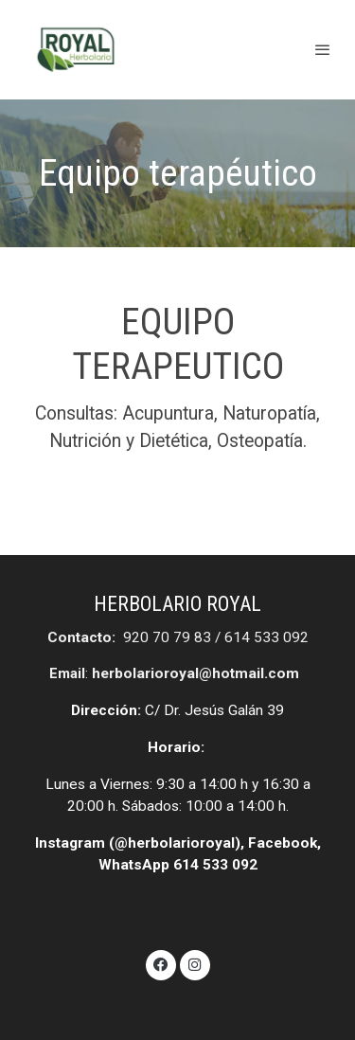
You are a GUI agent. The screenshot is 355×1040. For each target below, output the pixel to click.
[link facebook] (161, 963)
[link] (76, 49)
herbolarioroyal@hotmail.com (195, 673)
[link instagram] (195, 963)
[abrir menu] (323, 49)
